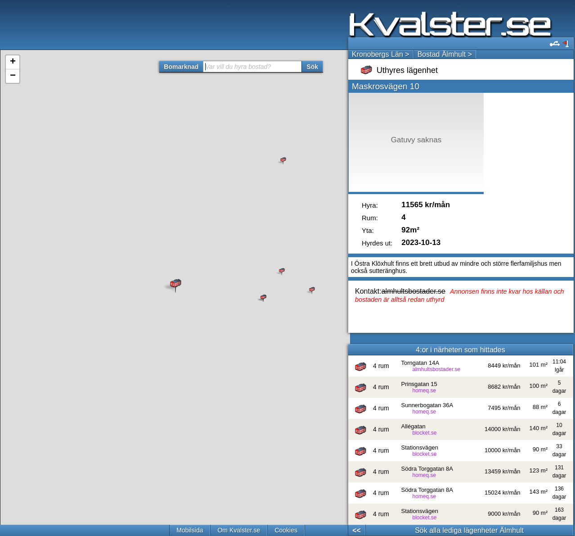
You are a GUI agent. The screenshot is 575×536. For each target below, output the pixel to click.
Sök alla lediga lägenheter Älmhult (469, 530)
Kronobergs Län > (380, 54)
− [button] (13, 76)
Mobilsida (189, 530)
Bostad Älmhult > (445, 54)
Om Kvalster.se (238, 530)
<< (356, 530)
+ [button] (13, 62)
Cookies (285, 530)
